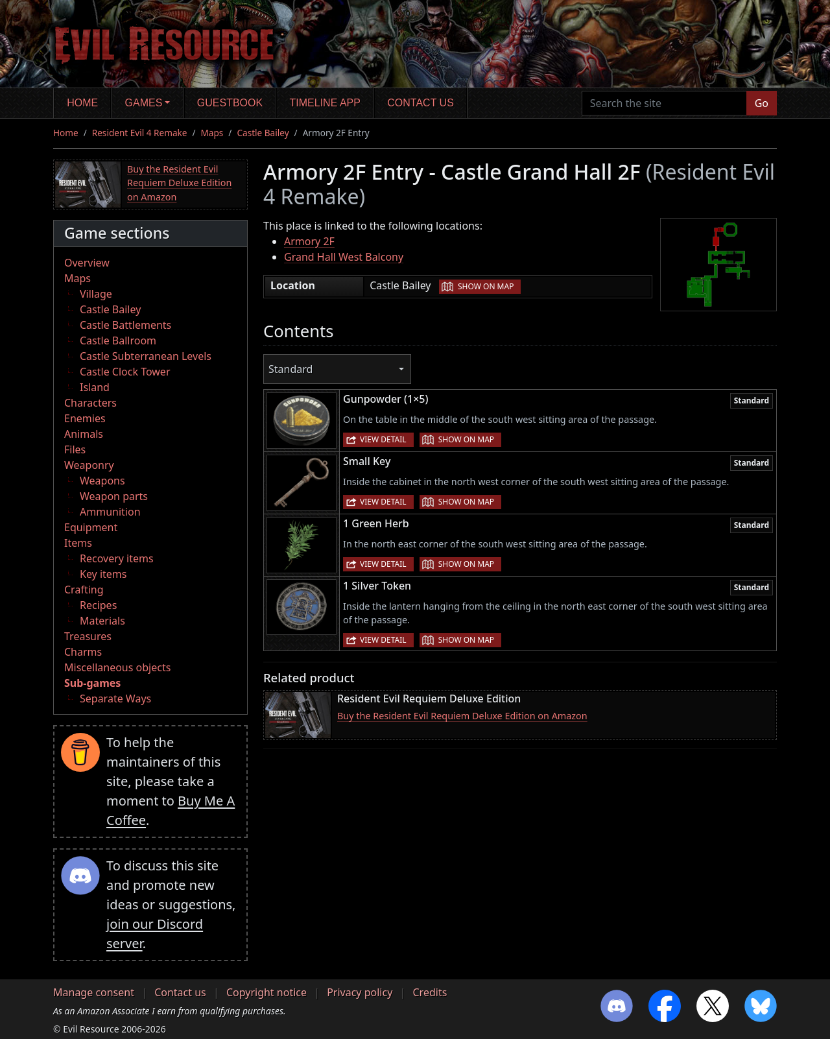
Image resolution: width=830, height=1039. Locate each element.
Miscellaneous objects (117, 667)
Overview (87, 263)
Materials (102, 621)
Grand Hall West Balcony (343, 257)
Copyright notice (266, 992)
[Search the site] (664, 103)
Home (82, 102)
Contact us (420, 102)
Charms (83, 652)
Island (95, 387)
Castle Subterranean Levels (145, 356)
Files (75, 449)
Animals (83, 434)
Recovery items (117, 558)
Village (96, 294)
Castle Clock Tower (125, 371)
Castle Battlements (125, 325)
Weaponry (89, 465)
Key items (103, 574)
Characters (90, 403)
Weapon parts (114, 496)
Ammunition (110, 512)
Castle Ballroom (118, 340)
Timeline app (325, 102)
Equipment (90, 527)
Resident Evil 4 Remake (139, 132)
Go (761, 103)
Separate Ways (115, 698)
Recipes (98, 605)
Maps (212, 132)
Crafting (84, 589)
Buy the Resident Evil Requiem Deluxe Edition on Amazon (179, 183)
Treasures (88, 636)
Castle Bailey (263, 132)
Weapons (102, 480)
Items (78, 543)
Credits (429, 992)
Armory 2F (309, 241)
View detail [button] (383, 439)
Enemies (85, 418)
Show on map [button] (486, 286)
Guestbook (230, 102)
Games (144, 102)
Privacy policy (359, 992)
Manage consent (93, 992)
